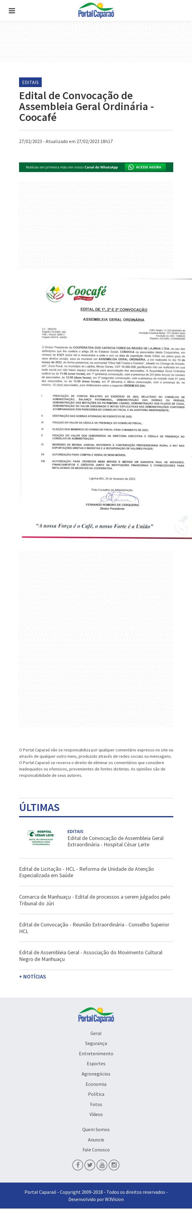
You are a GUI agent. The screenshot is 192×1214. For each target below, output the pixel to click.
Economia (96, 1084)
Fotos (96, 1104)
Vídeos (96, 1114)
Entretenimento (96, 1053)
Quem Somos (96, 1129)
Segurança (96, 1043)
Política (96, 1094)
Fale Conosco (96, 1150)
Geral (96, 1033)
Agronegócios (96, 1074)
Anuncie (96, 1140)
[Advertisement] (96, 595)
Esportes (96, 1063)
